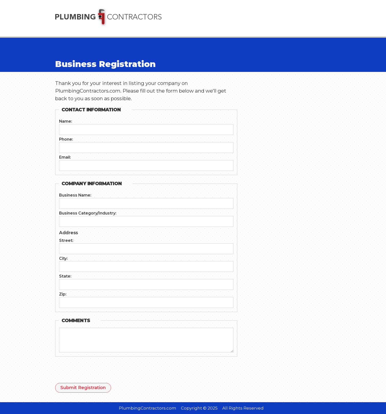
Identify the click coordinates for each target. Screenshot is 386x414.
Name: (65, 121)
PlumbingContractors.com (147, 408)
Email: (65, 157)
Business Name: (75, 195)
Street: (66, 241)
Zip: (62, 294)
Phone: (66, 139)
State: (65, 276)
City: (63, 259)
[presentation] (92, 371)
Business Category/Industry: (87, 213)
